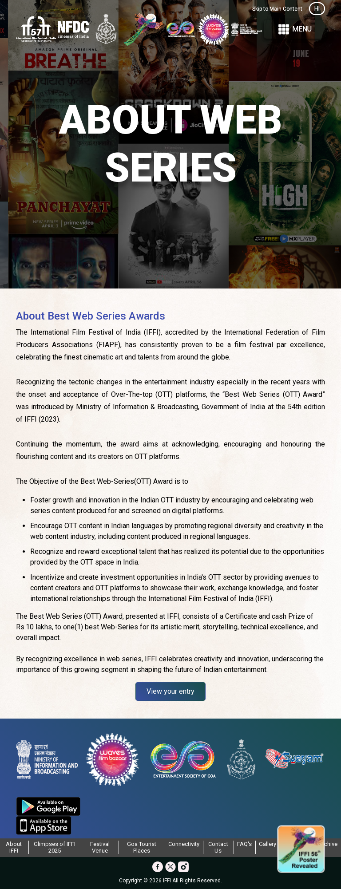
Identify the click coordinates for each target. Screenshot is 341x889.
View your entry (170, 691)
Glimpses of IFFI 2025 (54, 847)
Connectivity (183, 844)
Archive (327, 844)
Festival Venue (100, 847)
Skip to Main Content (277, 9)
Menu (294, 29)
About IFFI (14, 847)
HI (317, 8)
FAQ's (244, 844)
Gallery (267, 844)
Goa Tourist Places (141, 847)
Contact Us (218, 847)
